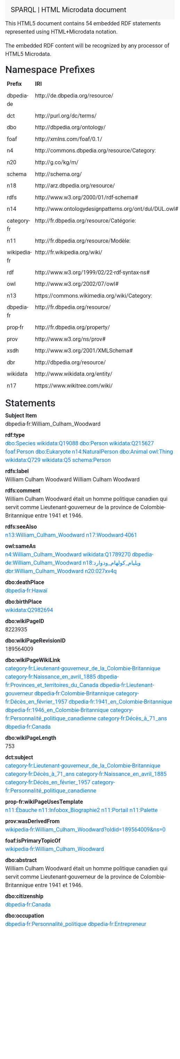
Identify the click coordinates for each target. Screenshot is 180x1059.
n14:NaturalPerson (95, 451)
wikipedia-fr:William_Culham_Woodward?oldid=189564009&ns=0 (85, 829)
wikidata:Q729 (22, 460)
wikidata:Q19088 (57, 443)
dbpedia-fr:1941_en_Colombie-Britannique (120, 701)
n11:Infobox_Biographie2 (69, 810)
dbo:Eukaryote (53, 451)
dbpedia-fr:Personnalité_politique (46, 924)
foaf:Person (19, 451)
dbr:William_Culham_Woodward (44, 571)
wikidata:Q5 (56, 460)
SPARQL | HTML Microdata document (68, 10)
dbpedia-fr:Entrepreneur (117, 924)
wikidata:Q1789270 (107, 554)
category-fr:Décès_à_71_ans (132, 718)
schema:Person (91, 460)
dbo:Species (20, 443)
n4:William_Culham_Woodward (43, 554)
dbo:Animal (134, 451)
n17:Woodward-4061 (111, 535)
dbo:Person (94, 443)
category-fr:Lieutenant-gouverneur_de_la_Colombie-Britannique (82, 668)
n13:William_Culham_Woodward (45, 535)
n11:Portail (114, 810)
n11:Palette (144, 810)
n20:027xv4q (100, 571)
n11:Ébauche (21, 810)
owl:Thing (161, 451)
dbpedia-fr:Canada (28, 726)
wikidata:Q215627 (131, 443)
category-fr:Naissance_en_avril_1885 (50, 676)
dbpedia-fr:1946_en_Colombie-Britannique (57, 710)
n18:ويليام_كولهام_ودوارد (112, 563)
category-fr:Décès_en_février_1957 (47, 782)
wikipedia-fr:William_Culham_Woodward (54, 849)
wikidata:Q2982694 (29, 610)
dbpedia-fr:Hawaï (26, 590)
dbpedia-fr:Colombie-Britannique (74, 693)
